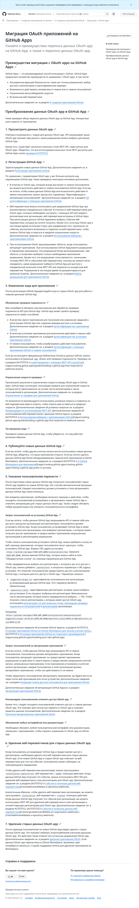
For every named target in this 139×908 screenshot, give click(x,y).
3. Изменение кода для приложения (31, 285)
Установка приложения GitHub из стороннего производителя (52, 634)
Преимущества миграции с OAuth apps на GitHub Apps (45, 64)
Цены (71, 898)
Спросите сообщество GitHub (85, 875)
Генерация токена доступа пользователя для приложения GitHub (54, 682)
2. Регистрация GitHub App (25, 162)
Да (10, 876)
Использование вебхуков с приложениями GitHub (46, 417)
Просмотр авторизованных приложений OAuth (30, 714)
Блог (99, 898)
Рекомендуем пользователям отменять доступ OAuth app (38, 699)
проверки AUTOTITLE (37, 153)
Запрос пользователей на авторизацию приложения (35, 645)
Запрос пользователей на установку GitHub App (33, 515)
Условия (29, 898)
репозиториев (50, 606)
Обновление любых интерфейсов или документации (36, 722)
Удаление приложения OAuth (65, 839)
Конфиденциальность (45, 898)
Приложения (12, 20)
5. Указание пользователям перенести (33, 476)
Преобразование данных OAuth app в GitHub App (47, 111)
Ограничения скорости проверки (25, 377)
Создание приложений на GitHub (36, 20)
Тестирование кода (17, 428)
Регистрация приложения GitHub (32, 170)
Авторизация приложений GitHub (23, 690)
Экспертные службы (85, 898)
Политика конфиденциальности (18, 881)
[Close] (131, 4)
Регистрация (129, 14)
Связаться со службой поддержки (87, 879)
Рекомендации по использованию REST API (28, 410)
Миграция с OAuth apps (98, 20)
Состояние (62, 898)
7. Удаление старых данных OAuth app (33, 824)
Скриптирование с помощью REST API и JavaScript (57, 362)
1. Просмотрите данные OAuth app (30, 129)
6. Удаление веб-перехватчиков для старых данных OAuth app (48, 744)
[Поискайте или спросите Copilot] (82, 14)
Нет (22, 876)
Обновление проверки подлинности (27, 302)
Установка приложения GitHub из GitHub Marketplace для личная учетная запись (48, 630)
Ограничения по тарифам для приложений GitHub (32, 395)
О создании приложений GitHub (69, 20)
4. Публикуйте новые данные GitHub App (35, 446)
